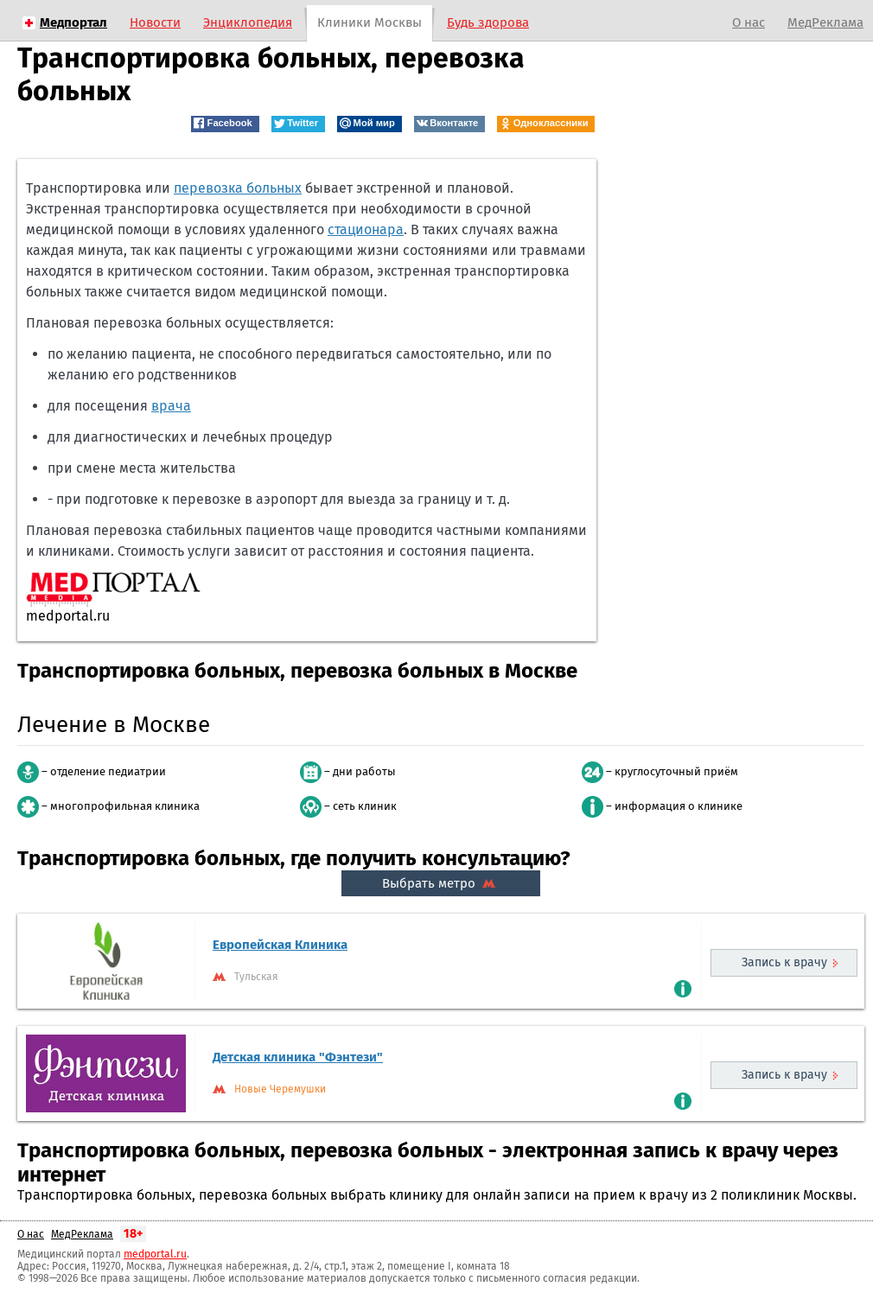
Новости (155, 22)
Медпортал (73, 22)
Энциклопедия (247, 22)
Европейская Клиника (280, 944)
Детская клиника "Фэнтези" (298, 1057)
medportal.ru (155, 1254)
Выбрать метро (441, 883)
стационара (366, 229)
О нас (748, 22)
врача (171, 406)
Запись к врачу (784, 962)
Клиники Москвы (369, 22)
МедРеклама (825, 22)
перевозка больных (238, 188)
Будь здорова (488, 22)
